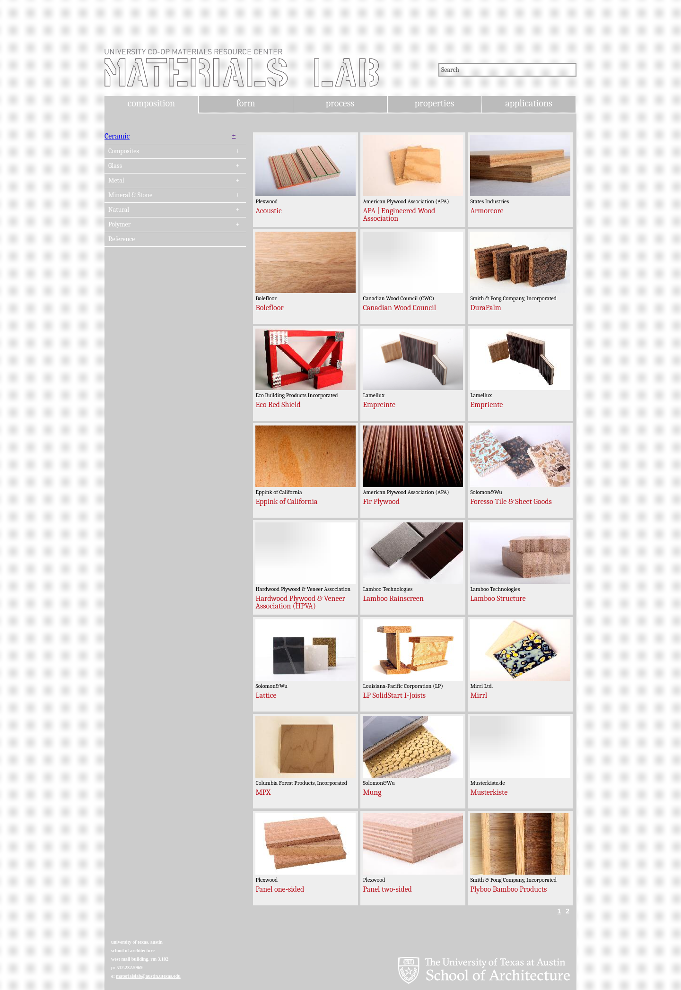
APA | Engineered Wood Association (399, 215)
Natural (118, 210)
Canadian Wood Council (399, 308)
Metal (116, 180)
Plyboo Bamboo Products (508, 889)
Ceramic (117, 136)
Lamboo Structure (497, 598)
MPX (263, 792)
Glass (115, 166)
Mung (372, 792)
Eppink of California (286, 501)
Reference (121, 239)
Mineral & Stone (130, 195)
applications (528, 103)
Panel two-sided (387, 889)
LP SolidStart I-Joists (394, 695)
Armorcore (486, 211)
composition (151, 103)
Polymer (119, 224)
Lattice (265, 695)
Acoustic (268, 211)
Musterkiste (488, 792)
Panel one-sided (279, 889)
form (245, 103)
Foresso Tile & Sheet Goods (510, 501)
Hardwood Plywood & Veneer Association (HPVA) (300, 602)
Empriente (486, 404)
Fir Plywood (381, 501)
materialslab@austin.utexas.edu (148, 976)
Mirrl (478, 695)
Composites (123, 151)
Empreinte (379, 404)
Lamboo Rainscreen (393, 598)
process (340, 103)
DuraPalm (485, 308)
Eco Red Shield (277, 404)
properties (434, 103)
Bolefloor (269, 308)
